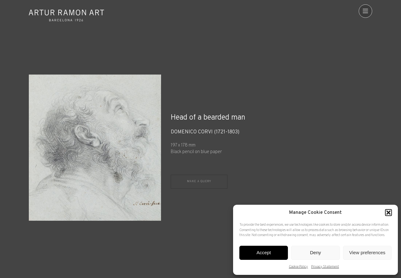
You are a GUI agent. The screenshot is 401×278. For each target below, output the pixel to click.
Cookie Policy (298, 267)
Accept (264, 252)
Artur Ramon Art (66, 15)
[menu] (365, 11)
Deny (315, 252)
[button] (388, 212)
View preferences (367, 252)
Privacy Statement (325, 267)
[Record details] (271, 142)
